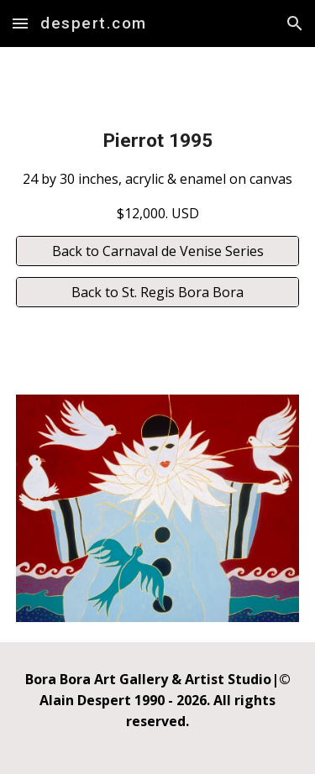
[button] (20, 23)
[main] (158, 175)
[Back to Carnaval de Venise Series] (158, 251)
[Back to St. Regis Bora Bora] (158, 292)
